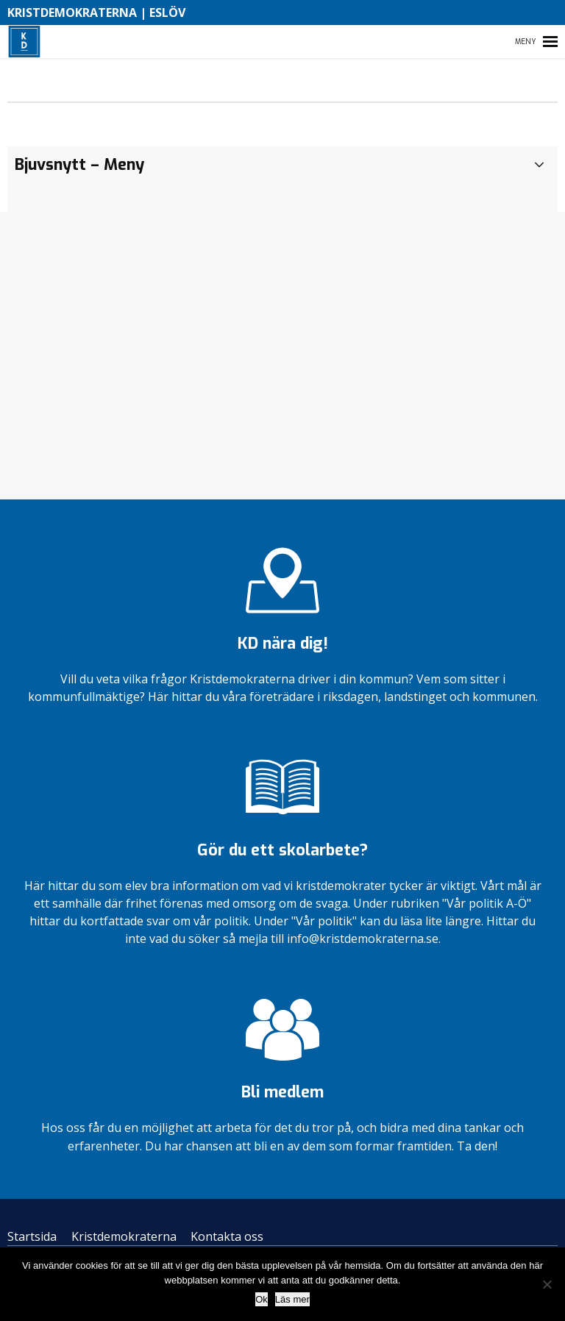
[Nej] (546, 1284)
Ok (261, 1299)
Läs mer (292, 1299)
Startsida (32, 1236)
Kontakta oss (227, 1236)
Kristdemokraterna (124, 1236)
